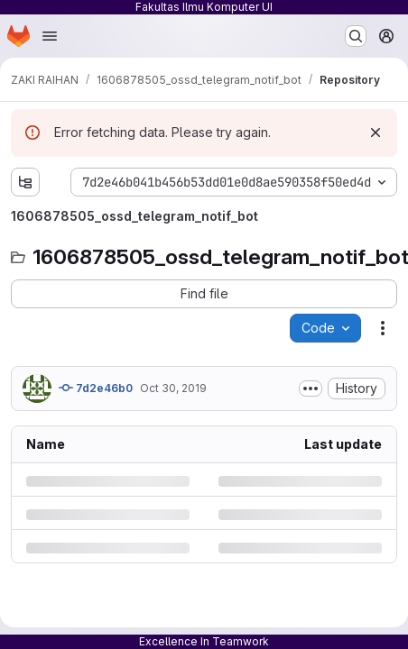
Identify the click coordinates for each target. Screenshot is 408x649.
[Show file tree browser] (25, 182)
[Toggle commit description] (310, 388)
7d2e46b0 (96, 387)
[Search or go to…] (355, 36)
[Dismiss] (375, 132)
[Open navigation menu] (49, 36)
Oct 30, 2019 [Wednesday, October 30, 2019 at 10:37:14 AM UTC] (173, 388)
